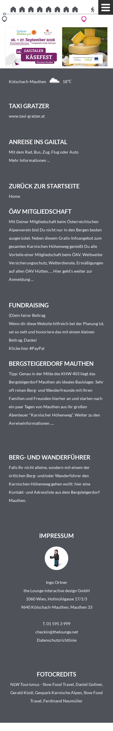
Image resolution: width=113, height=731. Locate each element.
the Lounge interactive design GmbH (57, 590)
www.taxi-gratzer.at (27, 115)
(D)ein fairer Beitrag (27, 315)
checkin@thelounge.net (56, 631)
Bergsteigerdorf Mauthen (32, 381)
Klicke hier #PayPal (26, 348)
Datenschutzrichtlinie (57, 640)
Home (14, 196)
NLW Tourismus (24, 684)
